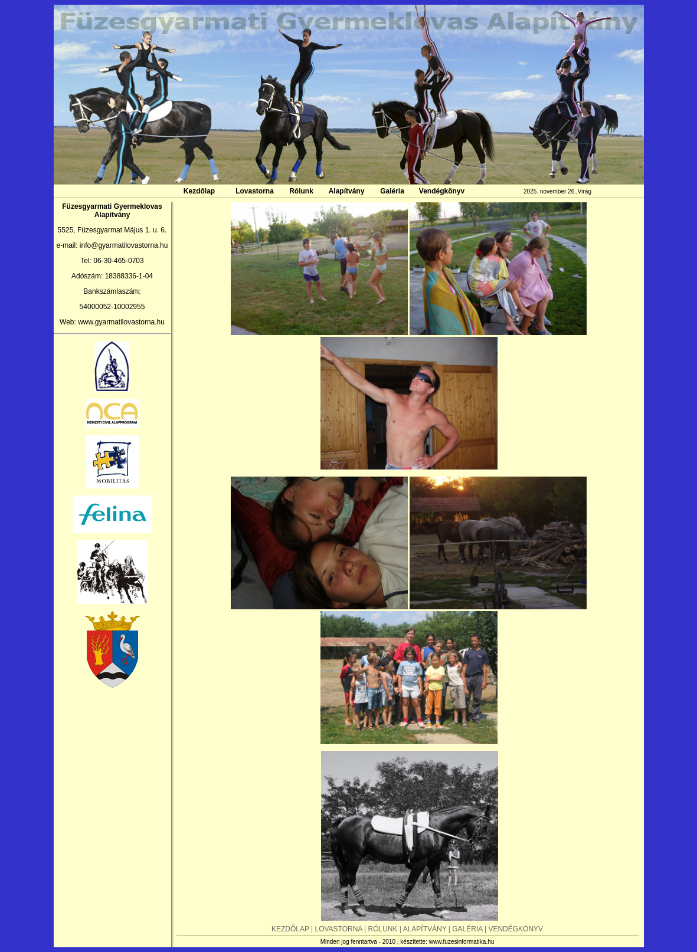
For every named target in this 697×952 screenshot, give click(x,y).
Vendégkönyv (441, 191)
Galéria (392, 191)
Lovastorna (254, 191)
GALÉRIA (468, 929)
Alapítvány (347, 191)
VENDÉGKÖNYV (515, 929)
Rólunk (301, 191)
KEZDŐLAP (291, 929)
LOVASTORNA (338, 929)
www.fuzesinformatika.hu (462, 941)
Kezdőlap (199, 191)
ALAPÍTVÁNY (426, 929)
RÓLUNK (384, 929)
